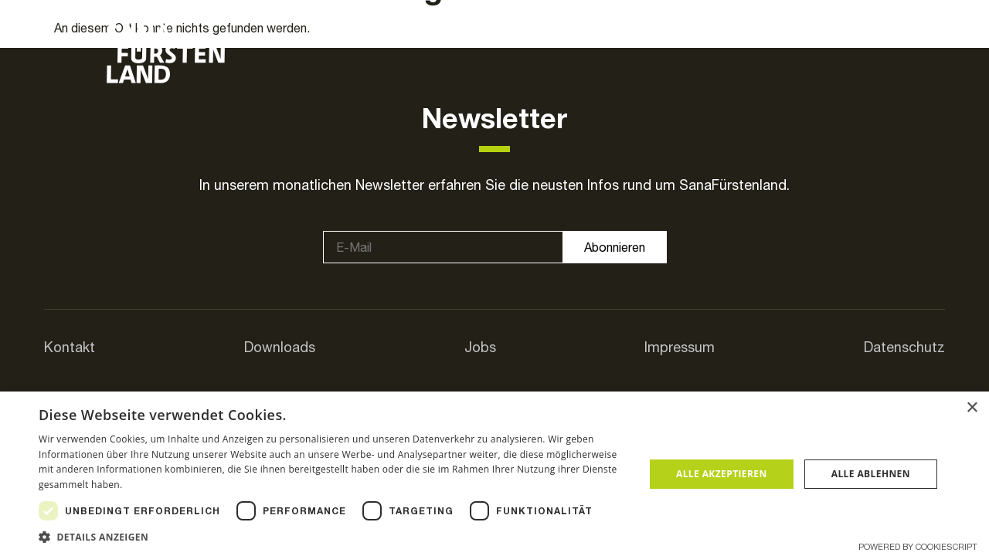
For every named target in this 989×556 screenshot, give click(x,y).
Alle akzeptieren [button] (721, 473)
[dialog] (494, 474)
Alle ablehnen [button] (870, 473)
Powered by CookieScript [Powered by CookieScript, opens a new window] (917, 546)
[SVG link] (166, 54)
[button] (333, 536)
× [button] (971, 408)
